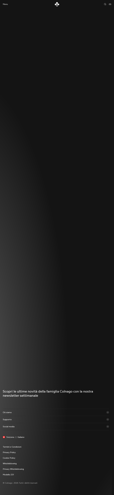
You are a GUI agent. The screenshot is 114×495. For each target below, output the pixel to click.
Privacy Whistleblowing (13, 469)
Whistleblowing (10, 463)
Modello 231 (8, 474)
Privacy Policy (9, 452)
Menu (5, 4)
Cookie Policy (9, 458)
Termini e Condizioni (12, 447)
